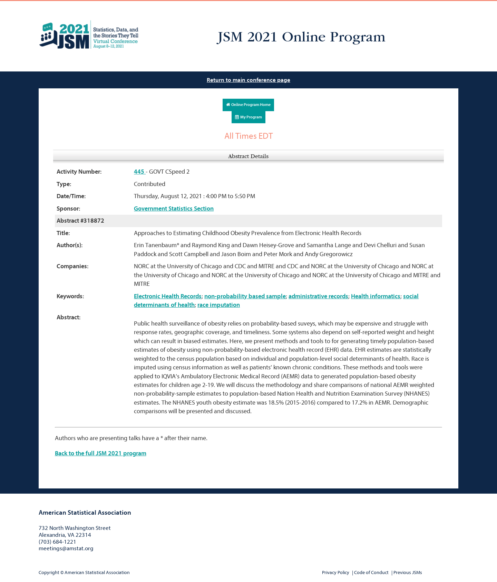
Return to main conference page (248, 80)
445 (140, 171)
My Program (248, 117)
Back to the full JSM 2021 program (100, 453)
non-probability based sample (245, 296)
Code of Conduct (371, 572)
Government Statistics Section (174, 208)
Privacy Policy (335, 572)
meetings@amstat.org (66, 548)
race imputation (218, 305)
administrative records (318, 296)
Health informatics (375, 296)
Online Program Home (248, 104)
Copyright (49, 572)
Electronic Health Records (168, 296)
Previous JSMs (407, 572)
